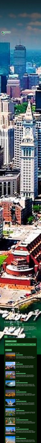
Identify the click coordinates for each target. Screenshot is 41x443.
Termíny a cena (6, 336)
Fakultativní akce (19, 336)
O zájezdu (14, 336)
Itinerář (10, 336)
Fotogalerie (24, 336)
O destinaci (29, 336)
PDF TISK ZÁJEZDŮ (33, 336)
